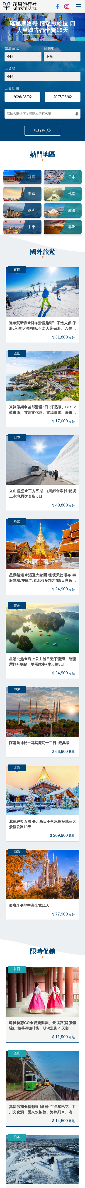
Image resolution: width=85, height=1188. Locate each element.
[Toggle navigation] (78, 6)
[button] (4, 27)
